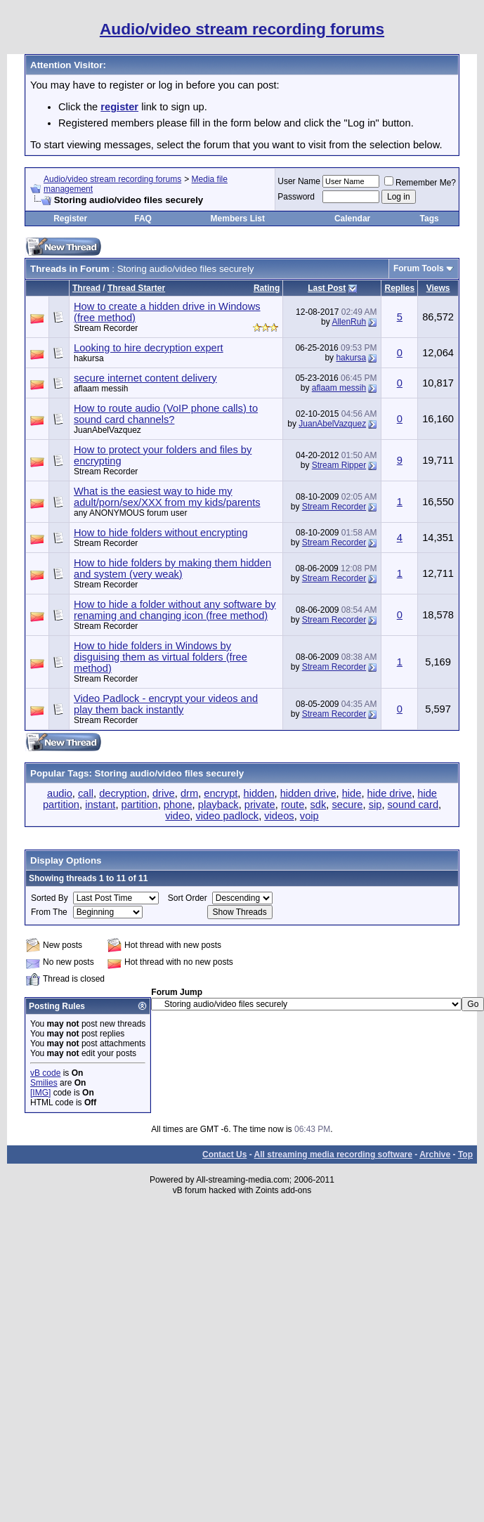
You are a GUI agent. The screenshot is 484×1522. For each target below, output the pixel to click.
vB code (45, 1073)
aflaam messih (101, 388)
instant (100, 804)
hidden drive (308, 793)
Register (70, 218)
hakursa (89, 358)
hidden (259, 793)
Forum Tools (418, 268)
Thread (86, 288)
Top (465, 1154)
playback (218, 804)
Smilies (44, 1083)
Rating (267, 288)
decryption (123, 793)
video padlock (227, 815)
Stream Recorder (334, 507)
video (177, 815)
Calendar (352, 218)
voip (309, 815)
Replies (399, 288)
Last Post (327, 288)
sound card (413, 804)
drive (163, 793)
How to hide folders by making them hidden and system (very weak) (172, 568)
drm (189, 793)
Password (296, 197)
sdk (318, 804)
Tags (429, 218)
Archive (434, 1154)
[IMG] (40, 1093)
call (85, 793)
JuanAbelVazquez (107, 430)
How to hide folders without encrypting (161, 532)
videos (279, 815)
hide (352, 793)
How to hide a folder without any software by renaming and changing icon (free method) (175, 610)
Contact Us (224, 1154)
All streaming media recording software (333, 1154)
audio (59, 793)
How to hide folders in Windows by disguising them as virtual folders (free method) (160, 657)
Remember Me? (420, 183)
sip (375, 804)
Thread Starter (136, 288)
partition (140, 804)
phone (178, 804)
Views (438, 288)
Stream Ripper (339, 465)
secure (347, 804)
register (119, 106)
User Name (298, 181)
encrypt (220, 793)
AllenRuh (349, 322)
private (259, 804)
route (292, 804)
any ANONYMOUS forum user (130, 513)
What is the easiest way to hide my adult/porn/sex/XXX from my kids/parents (167, 497)
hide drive (389, 793)
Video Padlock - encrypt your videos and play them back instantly (166, 704)
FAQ (143, 218)
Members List (238, 218)
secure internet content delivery (145, 378)
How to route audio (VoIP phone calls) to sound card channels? (166, 414)
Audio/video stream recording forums (112, 179)
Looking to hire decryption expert (148, 347)
